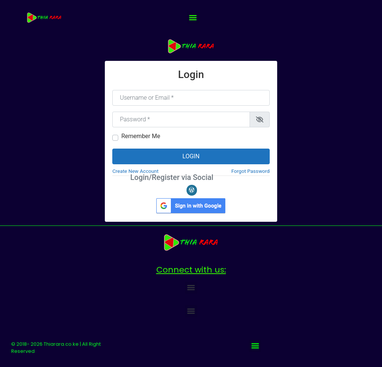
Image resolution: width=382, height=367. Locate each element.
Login (191, 156)
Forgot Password (250, 171)
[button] (193, 17)
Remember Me (140, 136)
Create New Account (135, 171)
